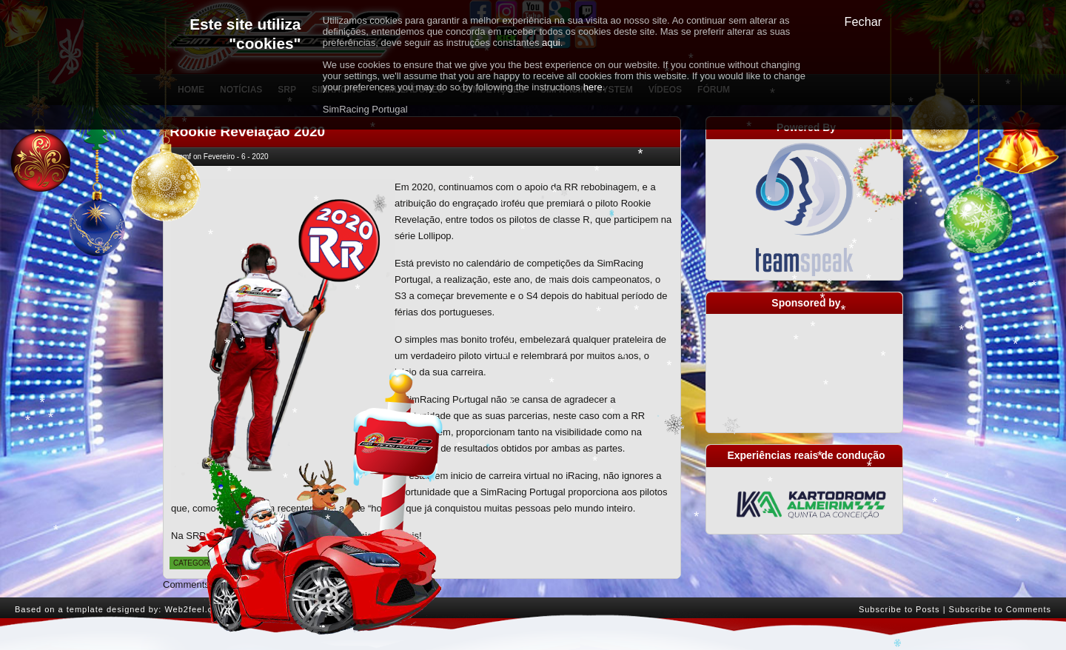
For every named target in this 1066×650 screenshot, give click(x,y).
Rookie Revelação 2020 (247, 131)
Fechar (863, 21)
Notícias (272, 563)
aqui (551, 42)
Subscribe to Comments (1000, 609)
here (593, 87)
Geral (237, 563)
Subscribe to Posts (899, 609)
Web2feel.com (194, 609)
